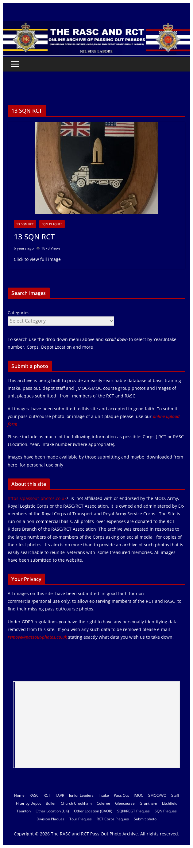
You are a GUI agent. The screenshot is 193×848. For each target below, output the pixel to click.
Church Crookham (76, 803)
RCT (47, 795)
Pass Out (121, 795)
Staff (175, 795)
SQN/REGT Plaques (133, 811)
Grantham (148, 803)
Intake (103, 795)
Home (19, 795)
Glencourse (125, 803)
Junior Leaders (81, 795)
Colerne (103, 803)
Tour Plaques (80, 819)
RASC (34, 795)
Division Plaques (50, 819)
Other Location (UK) (52, 811)
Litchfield (169, 803)
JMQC (138, 795)
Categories (18, 313)
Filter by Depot (28, 803)
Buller (51, 803)
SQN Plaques (52, 224)
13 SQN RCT (25, 224)
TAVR (59, 795)
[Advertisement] (97, 725)
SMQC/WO (157, 795)
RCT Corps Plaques (113, 819)
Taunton (24, 811)
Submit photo (145, 819)
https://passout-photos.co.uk (37, 498)
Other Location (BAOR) (93, 811)
